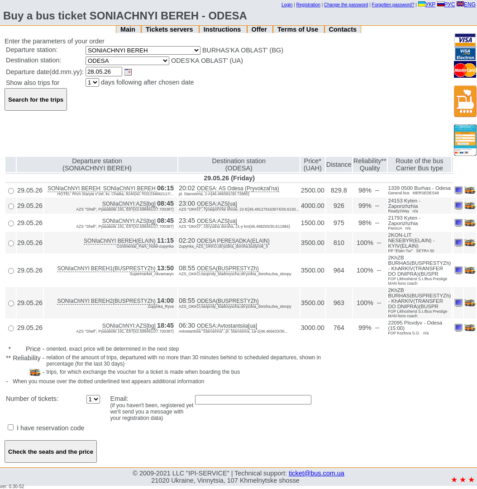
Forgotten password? (393, 4)
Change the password (346, 4)
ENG (466, 4)
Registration (308, 4)
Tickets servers (170, 29)
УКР (427, 4)
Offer (259, 29)
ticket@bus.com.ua (316, 473)
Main (128, 29)
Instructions (223, 29)
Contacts (343, 29)
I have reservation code (46, 428)
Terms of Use (298, 29)
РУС (446, 4)
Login (286, 4)
